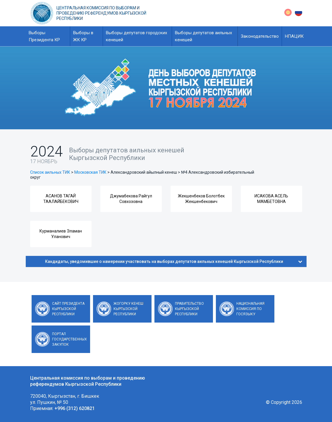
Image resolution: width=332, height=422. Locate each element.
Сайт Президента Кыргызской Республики (68, 309)
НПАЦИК (294, 36)
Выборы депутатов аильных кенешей (203, 36)
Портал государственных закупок (69, 339)
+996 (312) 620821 (74, 408)
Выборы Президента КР (44, 36)
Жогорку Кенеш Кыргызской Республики (128, 309)
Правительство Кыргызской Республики (189, 309)
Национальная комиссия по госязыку (250, 309)
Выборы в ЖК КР (83, 36)
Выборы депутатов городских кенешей (136, 36)
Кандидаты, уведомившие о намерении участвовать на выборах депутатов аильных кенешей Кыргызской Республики (173, 261)
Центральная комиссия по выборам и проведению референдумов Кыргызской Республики (101, 13)
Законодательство (260, 36)
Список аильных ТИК (50, 172)
